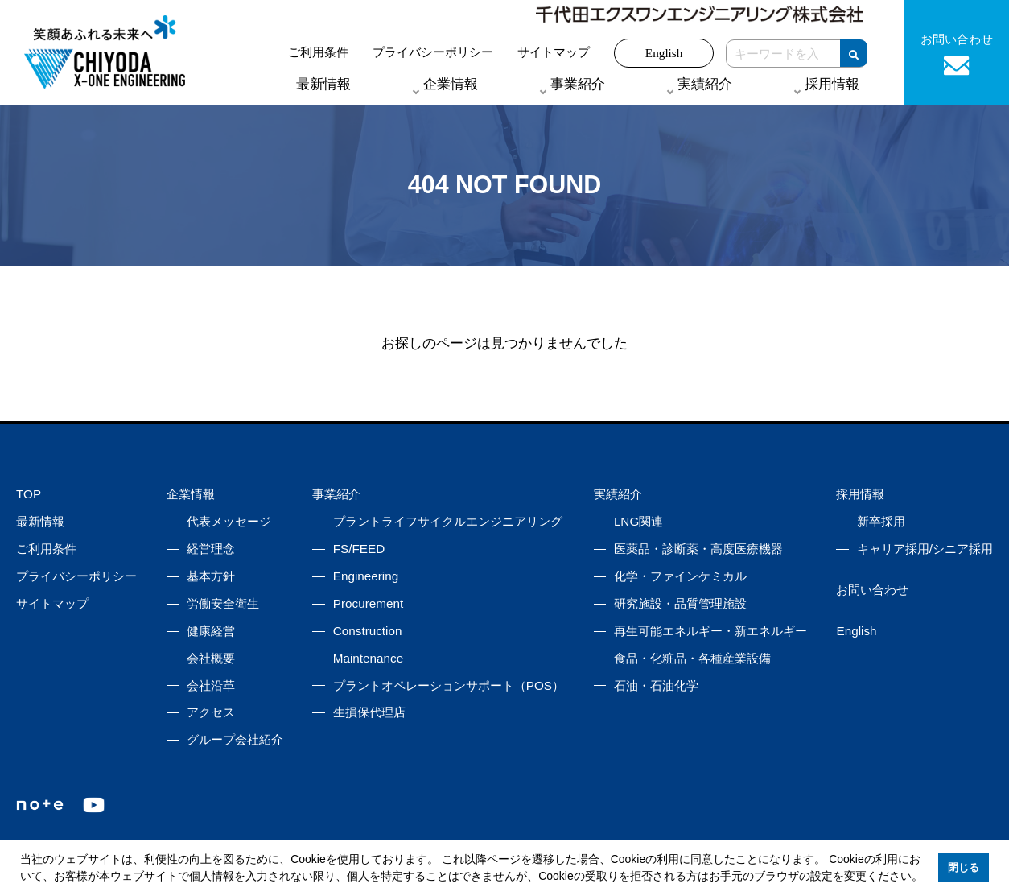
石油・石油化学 (656, 685)
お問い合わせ (872, 590)
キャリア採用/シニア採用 (925, 548)
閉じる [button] (963, 867)
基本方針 (211, 576)
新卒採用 (881, 521)
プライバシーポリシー (433, 52)
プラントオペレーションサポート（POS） (448, 685)
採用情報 (860, 494)
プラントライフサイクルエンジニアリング (447, 521)
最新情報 (323, 84)
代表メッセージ (229, 521)
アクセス (211, 712)
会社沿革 (211, 685)
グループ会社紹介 (235, 739)
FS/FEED (359, 548)
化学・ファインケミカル (680, 576)
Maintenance (368, 658)
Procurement (368, 603)
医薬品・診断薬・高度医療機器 (698, 548)
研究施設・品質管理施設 (680, 603)
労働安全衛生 (223, 603)
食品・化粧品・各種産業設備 (692, 658)
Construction (367, 631)
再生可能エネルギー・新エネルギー (710, 631)
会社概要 (211, 658)
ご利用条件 (318, 52)
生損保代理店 (369, 712)
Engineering (365, 576)
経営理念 (211, 548)
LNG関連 (638, 521)
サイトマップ (553, 52)
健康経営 (211, 631)
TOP (28, 494)
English (664, 53)
